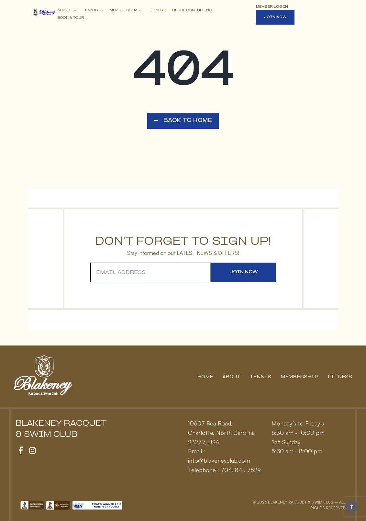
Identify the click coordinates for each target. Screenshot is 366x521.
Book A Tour (70, 18)
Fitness (157, 10)
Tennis (90, 10)
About (64, 10)
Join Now (275, 17)
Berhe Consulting (192, 10)
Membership (123, 10)
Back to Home (183, 121)
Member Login (272, 7)
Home (205, 377)
